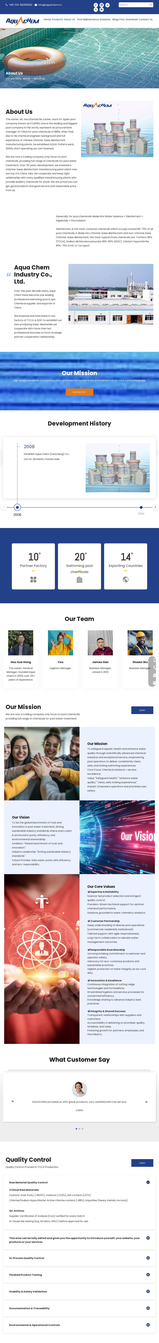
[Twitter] (96, 9)
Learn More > (142, 711)
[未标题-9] (117, 129)
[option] (29, 221)
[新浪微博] (107, 5)
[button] (76, 1129)
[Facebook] (96, 5)
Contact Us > (80, 392)
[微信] (101, 9)
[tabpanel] (21, 659)
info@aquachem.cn (50, 5)
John (79, 1110)
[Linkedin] (101, 5)
